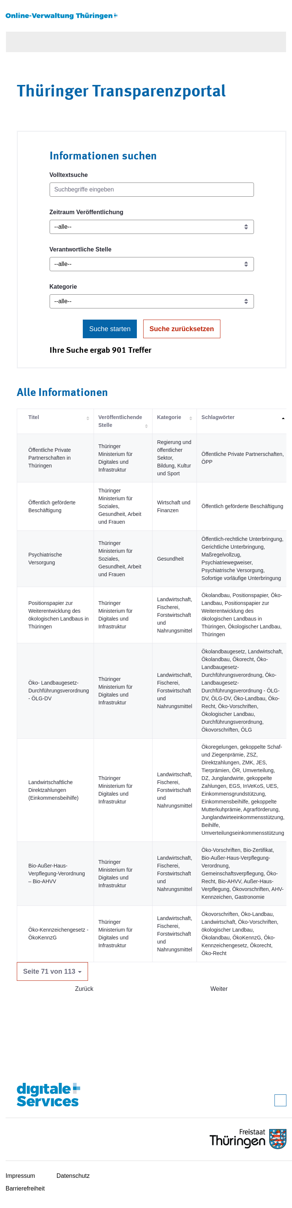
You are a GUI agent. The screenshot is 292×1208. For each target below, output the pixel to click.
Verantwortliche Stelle (81, 249)
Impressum (20, 1176)
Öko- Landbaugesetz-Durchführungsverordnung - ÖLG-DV (58, 690)
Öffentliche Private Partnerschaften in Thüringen (49, 458)
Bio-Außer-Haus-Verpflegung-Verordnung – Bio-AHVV (56, 873)
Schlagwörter (218, 417)
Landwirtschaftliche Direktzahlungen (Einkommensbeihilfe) (53, 790)
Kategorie (63, 286)
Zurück (84, 989)
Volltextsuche (69, 175)
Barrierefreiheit (25, 1188)
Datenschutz (73, 1176)
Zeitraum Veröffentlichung (86, 212)
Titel (33, 417)
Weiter (218, 989)
